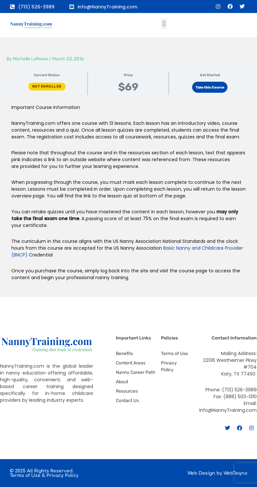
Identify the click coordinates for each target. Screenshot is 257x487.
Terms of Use (25, 475)
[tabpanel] (128, 198)
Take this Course (210, 87)
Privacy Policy (62, 475)
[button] (164, 23)
